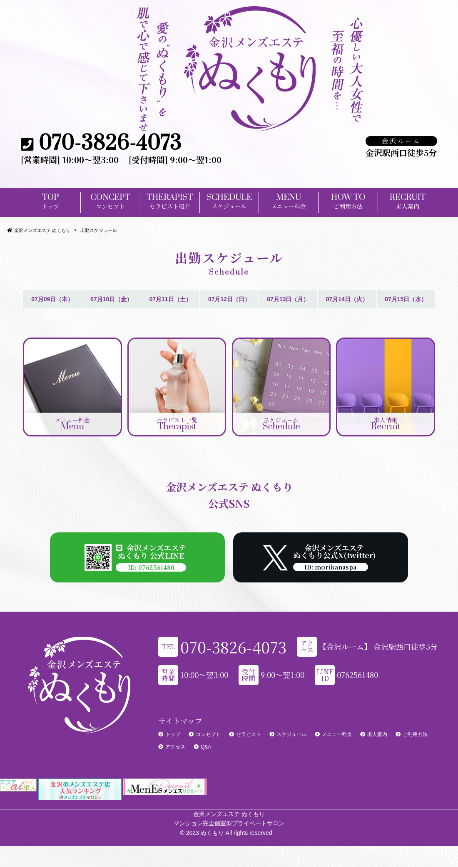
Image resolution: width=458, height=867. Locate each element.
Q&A (206, 747)
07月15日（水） (406, 299)
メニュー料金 (337, 734)
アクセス (175, 747)
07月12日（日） (229, 299)
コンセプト (208, 734)
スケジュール (291, 734)
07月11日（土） (170, 299)
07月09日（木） (52, 299)
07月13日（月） (288, 299)
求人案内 (377, 734)
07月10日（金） (111, 299)
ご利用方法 (415, 734)
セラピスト (248, 734)
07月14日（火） (347, 299)
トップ (172, 734)
